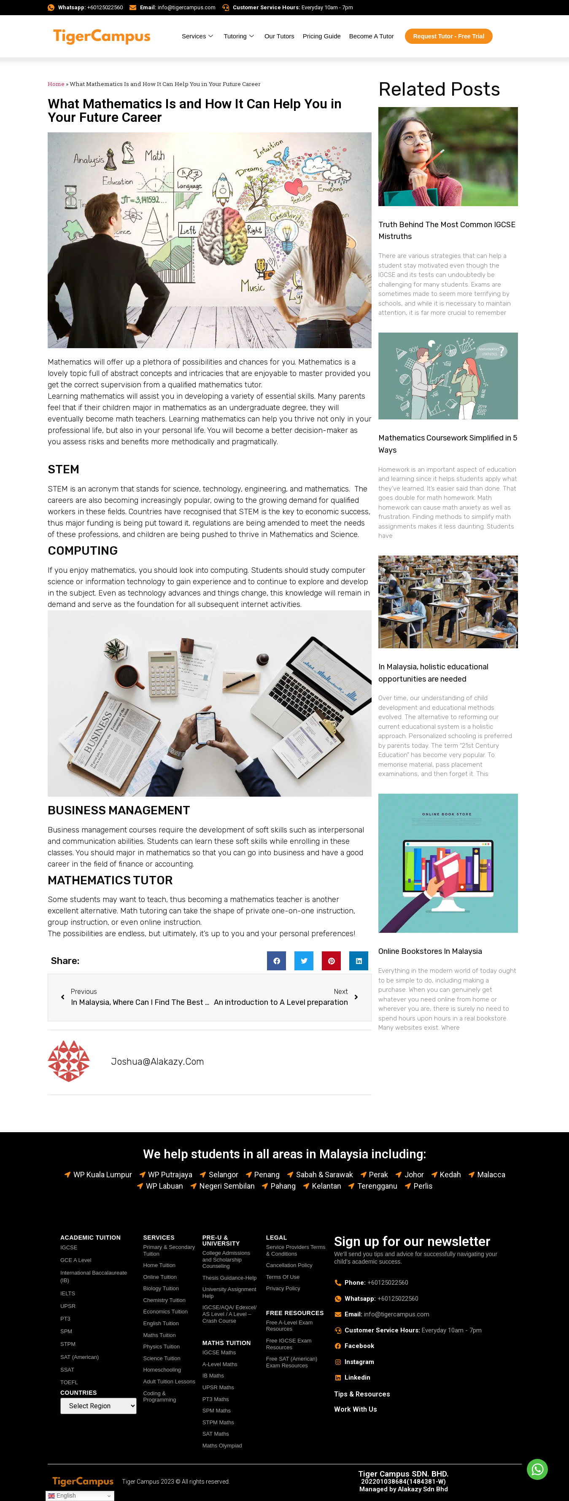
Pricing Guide (322, 36)
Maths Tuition (159, 1335)
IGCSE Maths (219, 1352)
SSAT (67, 1370)
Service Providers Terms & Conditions (296, 1250)
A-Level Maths (219, 1364)
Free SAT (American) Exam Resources (292, 1362)
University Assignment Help (229, 1292)
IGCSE (68, 1247)
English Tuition (161, 1323)
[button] (276, 960)
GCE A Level (76, 1260)
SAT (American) (79, 1357)
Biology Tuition (161, 1288)
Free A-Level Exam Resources (289, 1325)
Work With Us (355, 1409)
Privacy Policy (283, 1288)
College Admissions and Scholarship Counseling (226, 1259)
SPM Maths (216, 1410)
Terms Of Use (282, 1277)
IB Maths (213, 1375)
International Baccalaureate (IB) (93, 1277)
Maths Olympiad (222, 1445)
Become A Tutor (371, 36)
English (62, 1495)
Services (199, 36)
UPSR (68, 1306)
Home (56, 84)
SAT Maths (215, 1434)
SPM (66, 1331)
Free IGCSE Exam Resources (289, 1344)
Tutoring (240, 36)
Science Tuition (162, 1358)
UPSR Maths (218, 1387)
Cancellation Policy (289, 1265)
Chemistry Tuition (164, 1300)
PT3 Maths (215, 1399)
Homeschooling (162, 1370)
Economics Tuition (165, 1311)
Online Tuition (160, 1277)
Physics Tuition (161, 1346)
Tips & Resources (362, 1394)
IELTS (67, 1293)
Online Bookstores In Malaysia (430, 951)
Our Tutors (279, 36)
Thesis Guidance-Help (229, 1278)
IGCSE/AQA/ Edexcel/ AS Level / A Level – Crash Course (229, 1314)
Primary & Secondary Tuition (169, 1250)
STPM (68, 1344)
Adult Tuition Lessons (169, 1381)
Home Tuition (159, 1265)
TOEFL (69, 1382)
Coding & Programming (159, 1396)
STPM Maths (218, 1422)
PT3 (65, 1319)
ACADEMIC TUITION (90, 1237)
